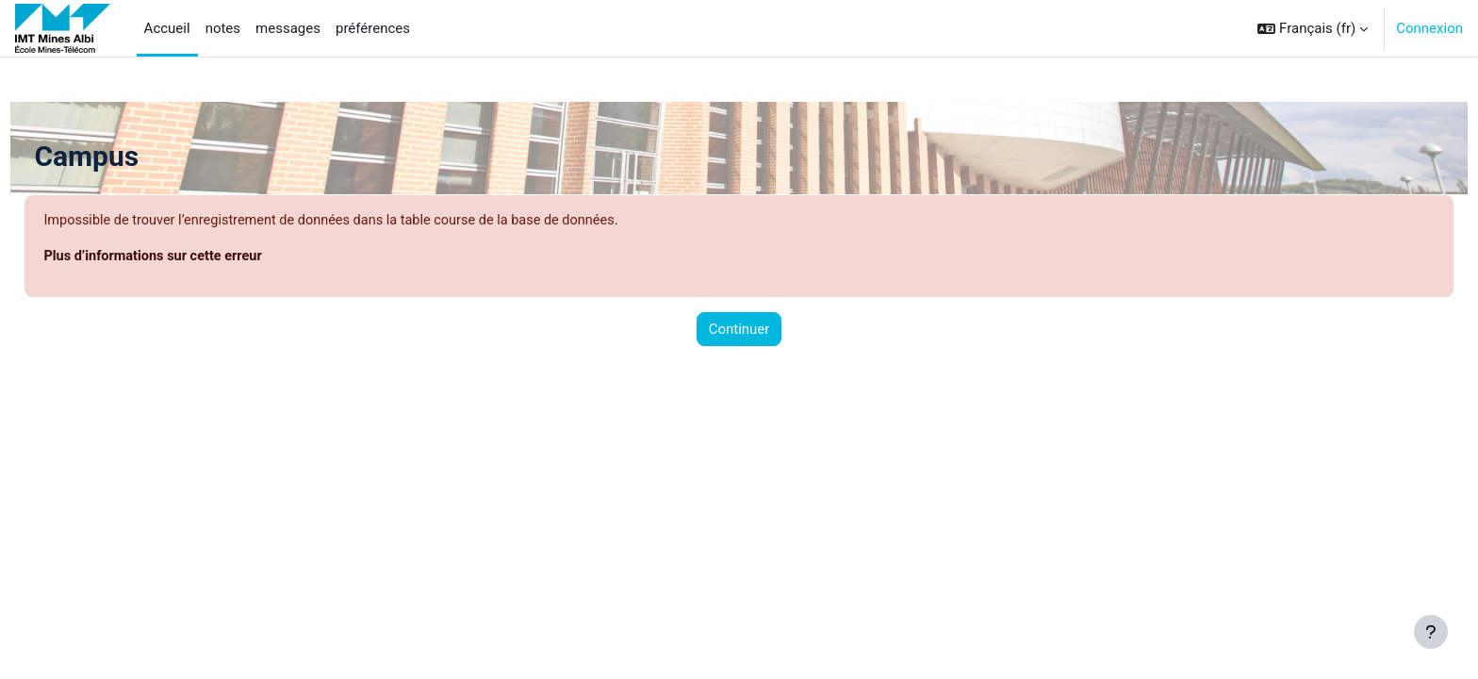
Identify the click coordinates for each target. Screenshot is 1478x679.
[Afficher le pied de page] (1431, 632)
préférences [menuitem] (373, 28)
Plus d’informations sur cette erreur (199, 257)
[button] (1312, 28)
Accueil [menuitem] (167, 28)
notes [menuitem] (222, 28)
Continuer (739, 330)
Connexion (1429, 28)
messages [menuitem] (287, 28)
